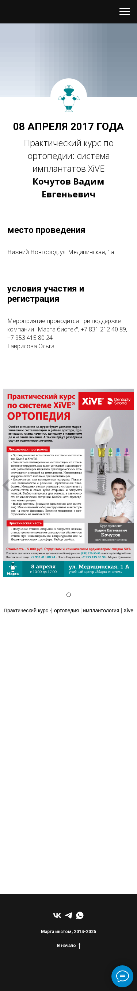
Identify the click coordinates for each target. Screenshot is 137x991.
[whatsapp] (79, 915)
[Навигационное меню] (124, 11)
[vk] (57, 915)
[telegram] (68, 915)
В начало (68, 946)
